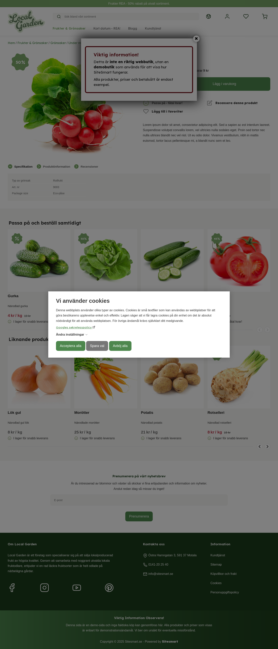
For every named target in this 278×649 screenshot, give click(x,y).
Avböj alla (120, 346)
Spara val (97, 346)
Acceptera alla (70, 346)
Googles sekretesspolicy (74, 327)
